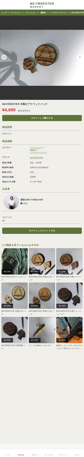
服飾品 (43, 13)
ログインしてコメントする (42, 230)
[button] (4, 57)
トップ (4, 13)
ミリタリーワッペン (58, 13)
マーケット (16, 13)
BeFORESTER (36, 158)
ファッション (30, 13)
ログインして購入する (42, 118)
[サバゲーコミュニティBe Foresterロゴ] (42, 5)
